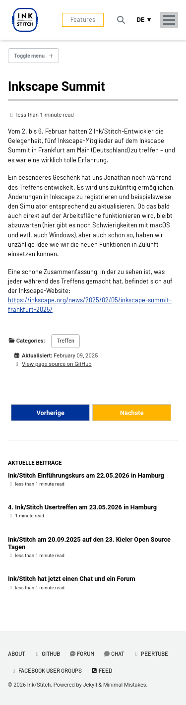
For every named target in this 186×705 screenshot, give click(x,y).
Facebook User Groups (46, 670)
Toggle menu (29, 55)
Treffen (65, 341)
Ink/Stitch (39, 685)
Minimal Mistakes (124, 685)
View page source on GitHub (57, 364)
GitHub (47, 653)
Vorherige (50, 413)
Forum (81, 653)
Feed (101, 670)
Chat (113, 653)
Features (82, 19)
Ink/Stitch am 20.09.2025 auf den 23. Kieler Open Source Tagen (89, 543)
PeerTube (150, 653)
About (16, 653)
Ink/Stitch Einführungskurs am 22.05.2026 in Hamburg (86, 475)
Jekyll (90, 685)
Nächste (132, 413)
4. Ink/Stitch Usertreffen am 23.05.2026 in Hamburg (82, 507)
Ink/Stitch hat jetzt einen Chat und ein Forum (71, 578)
